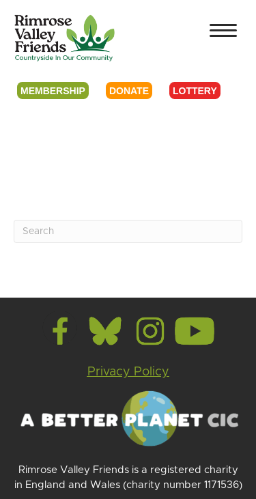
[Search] (128, 231)
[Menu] (223, 30)
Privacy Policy (128, 372)
